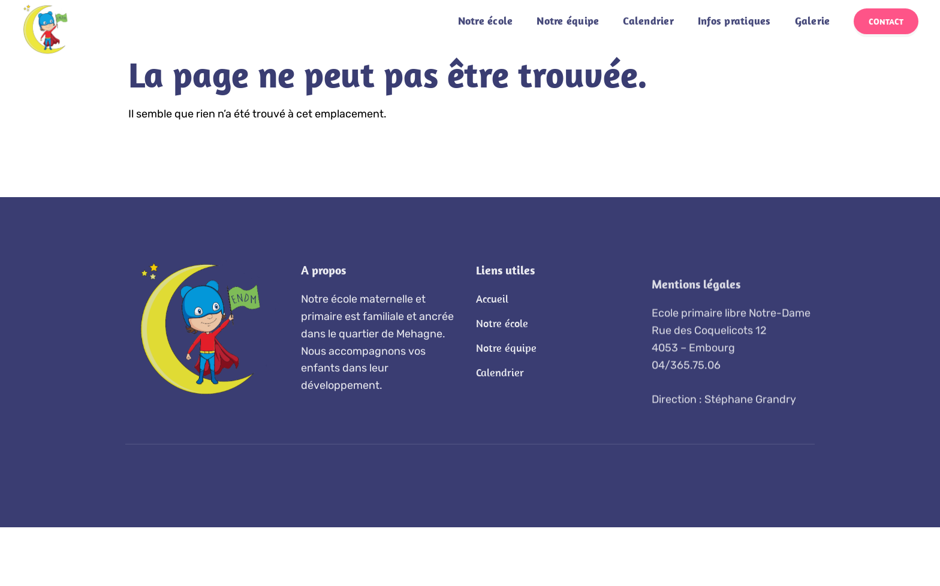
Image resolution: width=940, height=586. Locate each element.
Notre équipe (568, 13)
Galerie (812, 13)
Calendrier (648, 13)
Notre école (485, 13)
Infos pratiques (734, 13)
